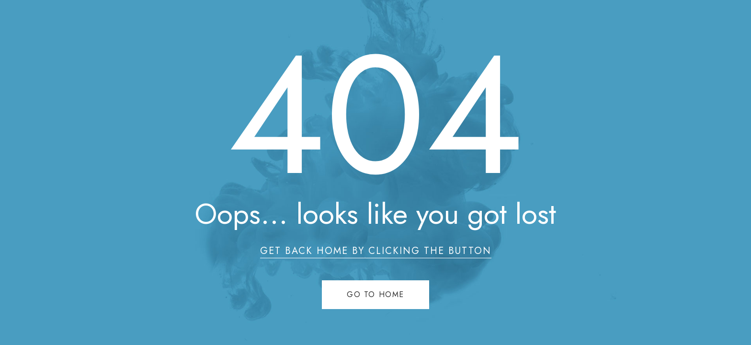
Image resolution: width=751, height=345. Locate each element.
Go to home (375, 294)
